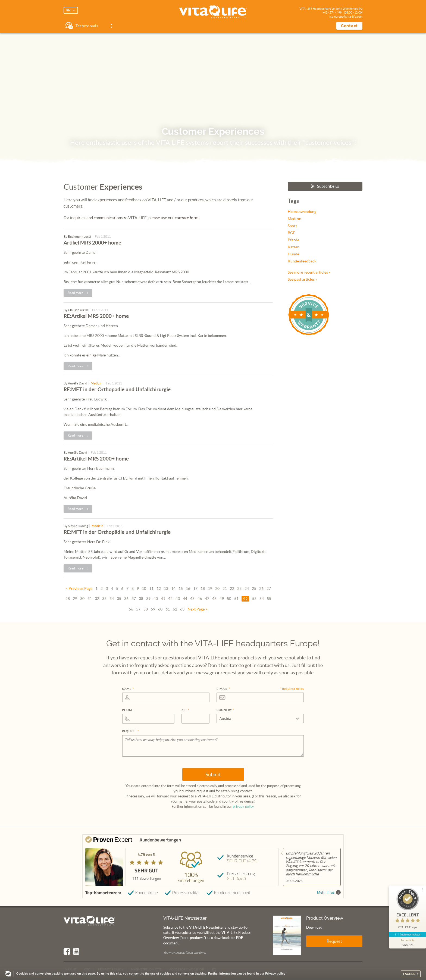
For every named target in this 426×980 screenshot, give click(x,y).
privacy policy (243, 806)
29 (75, 598)
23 (239, 588)
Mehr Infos (329, 892)
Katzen (293, 247)
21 (225, 588)
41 (163, 598)
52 (245, 599)
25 (254, 588)
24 (247, 588)
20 (217, 588)
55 (269, 598)
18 (203, 588)
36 (126, 598)
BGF (291, 233)
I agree (409, 973)
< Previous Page (78, 588)
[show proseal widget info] (407, 942)
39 (148, 598)
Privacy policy (275, 973)
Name (127, 688)
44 (185, 598)
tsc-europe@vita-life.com (345, 16)
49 (222, 598)
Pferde (293, 240)
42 (170, 598)
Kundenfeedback (302, 261)
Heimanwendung (302, 211)
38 (141, 598)
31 (89, 598)
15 (180, 588)
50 (229, 598)
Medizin (96, 383)
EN (68, 10)
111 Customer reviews (407, 934)
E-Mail (222, 688)
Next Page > (197, 609)
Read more (75, 293)
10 (144, 588)
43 (178, 598)
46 (200, 598)
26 (261, 588)
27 (269, 588)
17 (195, 588)
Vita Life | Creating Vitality (213, 11)
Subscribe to (325, 186)
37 (133, 598)
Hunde (293, 254)
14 (173, 588)
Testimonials (87, 26)
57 (138, 609)
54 (261, 598)
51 (236, 598)
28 (67, 598)
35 (119, 598)
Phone (127, 710)
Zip (184, 710)
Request (129, 731)
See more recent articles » (309, 272)
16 (188, 588)
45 (192, 598)
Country (224, 710)
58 (145, 609)
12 (158, 588)
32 (97, 598)
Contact (349, 25)
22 (232, 588)
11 (151, 588)
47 (207, 598)
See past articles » (302, 279)
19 (210, 588)
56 (131, 609)
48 (214, 598)
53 (254, 598)
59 (153, 609)
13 (166, 588)
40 (156, 598)
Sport (292, 226)
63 (182, 609)
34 (111, 598)
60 (160, 609)
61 (167, 609)
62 (175, 609)
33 (104, 598)
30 (82, 598)
